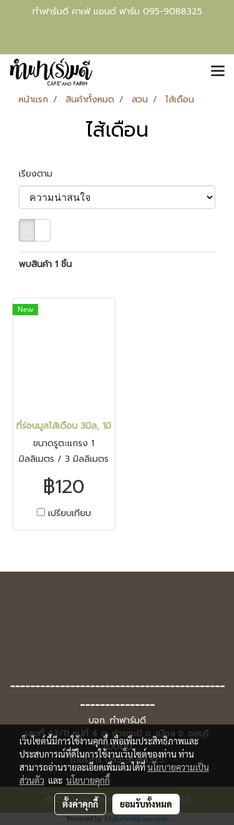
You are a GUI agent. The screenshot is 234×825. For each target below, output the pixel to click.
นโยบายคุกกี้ (88, 780)
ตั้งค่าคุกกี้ (80, 803)
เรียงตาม (40, 173)
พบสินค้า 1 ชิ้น (45, 264)
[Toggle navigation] (218, 71)
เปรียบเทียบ (69, 513)
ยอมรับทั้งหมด (146, 803)
